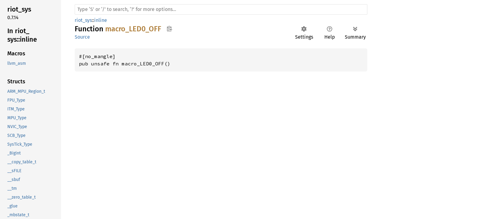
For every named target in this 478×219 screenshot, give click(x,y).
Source (82, 37)
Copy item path (169, 28)
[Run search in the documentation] (221, 9)
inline (100, 20)
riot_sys (83, 20)
